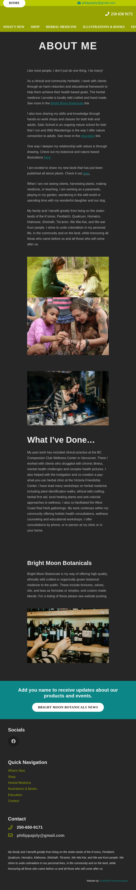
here (86, 173)
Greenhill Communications (114, 880)
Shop (11, 776)
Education (15, 795)
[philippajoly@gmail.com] (12, 835)
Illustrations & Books (22, 788)
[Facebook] (13, 741)
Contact (13, 801)
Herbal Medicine (19, 782)
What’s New (16, 770)
